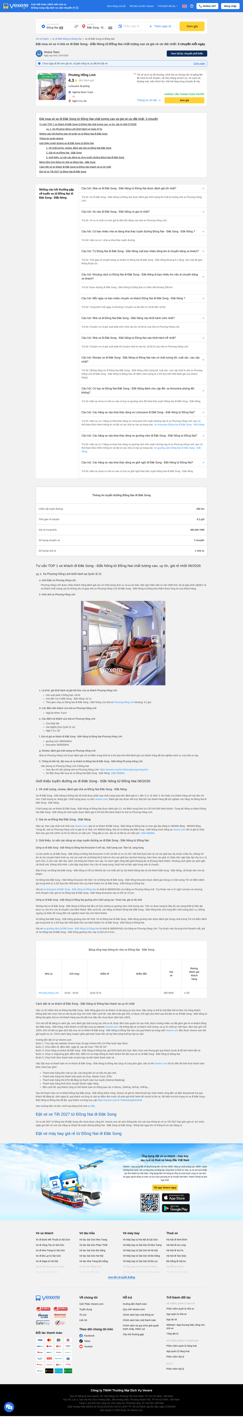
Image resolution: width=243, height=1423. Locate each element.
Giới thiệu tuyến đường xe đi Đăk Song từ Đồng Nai (66, 143)
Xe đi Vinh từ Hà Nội (46, 1272)
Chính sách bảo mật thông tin (138, 1314)
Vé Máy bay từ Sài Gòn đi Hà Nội (140, 1250)
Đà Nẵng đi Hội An (176, 1261)
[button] (143, 188)
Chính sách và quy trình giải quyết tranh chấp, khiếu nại (141, 1327)
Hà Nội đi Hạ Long (176, 1245)
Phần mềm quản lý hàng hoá (181, 1345)
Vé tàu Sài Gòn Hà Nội (91, 1255)
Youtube (88, 1346)
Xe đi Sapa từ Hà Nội (47, 1261)
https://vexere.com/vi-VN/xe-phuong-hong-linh (124, 769)
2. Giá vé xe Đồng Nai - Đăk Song (64, 152)
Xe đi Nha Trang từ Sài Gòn (50, 1250)
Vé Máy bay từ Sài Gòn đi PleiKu (140, 1266)
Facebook (89, 1335)
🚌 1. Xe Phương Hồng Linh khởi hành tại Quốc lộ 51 (74, 129)
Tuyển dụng (85, 1309)
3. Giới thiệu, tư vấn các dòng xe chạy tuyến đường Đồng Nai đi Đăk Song (85, 157)
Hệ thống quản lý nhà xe (180, 1303)
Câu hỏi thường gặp (133, 1334)
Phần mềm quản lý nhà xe (180, 1308)
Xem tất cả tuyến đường (121, 1277)
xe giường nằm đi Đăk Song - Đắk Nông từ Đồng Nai (71, 928)
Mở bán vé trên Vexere (142, 6)
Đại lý (169, 1364)
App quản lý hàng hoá (177, 1351)
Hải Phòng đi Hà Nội (177, 1272)
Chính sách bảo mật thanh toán (139, 1320)
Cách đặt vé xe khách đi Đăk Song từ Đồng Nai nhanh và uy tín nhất (75, 167)
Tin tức (83, 1314)
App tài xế (171, 1319)
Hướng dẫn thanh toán (135, 1304)
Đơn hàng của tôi (116, 6)
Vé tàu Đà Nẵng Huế (90, 1266)
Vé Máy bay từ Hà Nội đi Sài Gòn (140, 1239)
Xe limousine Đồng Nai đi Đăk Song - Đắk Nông (178, 424)
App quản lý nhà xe (176, 1314)
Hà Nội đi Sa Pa (174, 1250)
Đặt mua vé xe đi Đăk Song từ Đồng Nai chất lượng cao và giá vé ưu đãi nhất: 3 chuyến (98, 119)
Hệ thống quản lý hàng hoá (182, 1341)
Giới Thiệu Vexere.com (91, 1304)
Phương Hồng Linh (124, 702)
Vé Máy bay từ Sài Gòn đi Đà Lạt (140, 1261)
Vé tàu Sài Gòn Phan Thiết (93, 1245)
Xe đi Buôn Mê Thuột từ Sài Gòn (53, 1239)
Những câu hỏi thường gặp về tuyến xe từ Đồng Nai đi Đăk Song (73, 133)
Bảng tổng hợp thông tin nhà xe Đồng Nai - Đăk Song (67, 162)
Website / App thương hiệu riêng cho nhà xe (185, 1327)
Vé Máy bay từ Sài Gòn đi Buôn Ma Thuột (141, 1274)
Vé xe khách (42, 38)
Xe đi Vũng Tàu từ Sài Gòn (50, 1245)
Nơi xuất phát (53, 24)
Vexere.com (101, 799)
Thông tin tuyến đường (51, 138)
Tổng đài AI (172, 1333)
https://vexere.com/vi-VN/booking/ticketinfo (120, 1100)
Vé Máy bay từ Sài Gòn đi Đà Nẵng (141, 1255)
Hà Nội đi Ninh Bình (176, 1239)
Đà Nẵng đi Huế (174, 1266)
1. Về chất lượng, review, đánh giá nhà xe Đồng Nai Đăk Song (78, 148)
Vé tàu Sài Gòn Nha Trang (93, 1239)
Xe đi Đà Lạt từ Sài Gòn (48, 1255)
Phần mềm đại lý (175, 1356)
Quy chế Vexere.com (134, 1309)
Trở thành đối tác (168, 6)
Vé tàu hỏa (87, 1233)
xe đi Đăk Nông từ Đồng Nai (65, 39)
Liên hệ (83, 1320)
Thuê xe (172, 1233)
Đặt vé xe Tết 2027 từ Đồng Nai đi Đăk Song (62, 171)
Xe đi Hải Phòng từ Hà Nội (50, 1266)
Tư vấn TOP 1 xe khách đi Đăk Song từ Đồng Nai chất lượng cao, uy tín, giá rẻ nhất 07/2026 (88, 124)
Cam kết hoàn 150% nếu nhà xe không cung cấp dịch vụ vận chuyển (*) (53, 6)
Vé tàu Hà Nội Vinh (89, 1272)
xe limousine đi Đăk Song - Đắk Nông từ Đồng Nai (69, 889)
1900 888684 (118, 773)
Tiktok (87, 1341)
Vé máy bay (131, 1233)
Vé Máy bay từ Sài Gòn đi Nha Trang (142, 1245)
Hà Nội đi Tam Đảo (176, 1255)
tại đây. (91, 1106)
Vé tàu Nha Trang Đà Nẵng (93, 1261)
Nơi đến (90, 24)
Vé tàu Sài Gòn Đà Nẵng (92, 1250)
